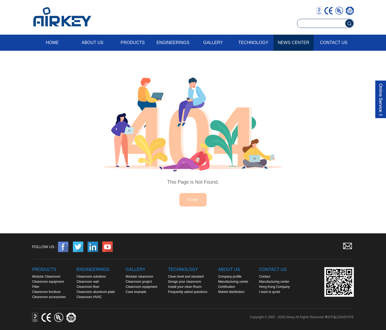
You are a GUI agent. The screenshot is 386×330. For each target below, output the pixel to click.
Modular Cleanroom (46, 276)
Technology (253, 42)
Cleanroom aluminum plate (95, 292)
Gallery (213, 42)
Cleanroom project (139, 282)
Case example (136, 292)
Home (52, 42)
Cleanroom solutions (91, 276)
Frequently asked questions (187, 292)
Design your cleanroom (184, 282)
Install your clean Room (185, 287)
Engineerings (173, 42)
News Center (293, 42)
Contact (264, 276)
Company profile (230, 276)
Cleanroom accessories (49, 297)
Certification (226, 287)
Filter (35, 287)
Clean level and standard (186, 276)
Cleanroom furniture (46, 292)
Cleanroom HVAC (89, 297)
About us (92, 42)
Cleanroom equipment (48, 282)
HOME (193, 200)
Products (133, 42)
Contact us (334, 42)
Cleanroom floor (87, 287)
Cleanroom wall (87, 282)
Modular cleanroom (139, 276)
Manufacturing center (233, 282)
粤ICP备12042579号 (339, 317)
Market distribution (231, 292)
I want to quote (269, 292)
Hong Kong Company (274, 287)
